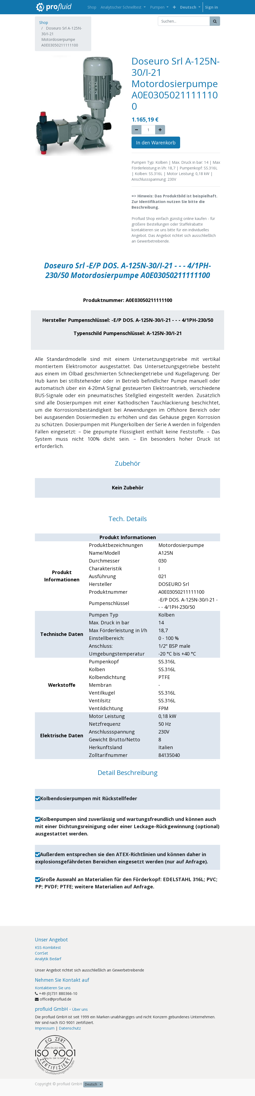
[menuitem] (92, 7)
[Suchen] (215, 21)
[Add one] (160, 129)
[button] (174, 7)
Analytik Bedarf (48, 958)
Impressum (44, 1028)
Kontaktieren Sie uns (53, 987)
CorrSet (41, 953)
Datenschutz (70, 1028)
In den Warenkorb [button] (156, 142)
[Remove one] (136, 129)
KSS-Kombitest (48, 947)
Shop (43, 22)
